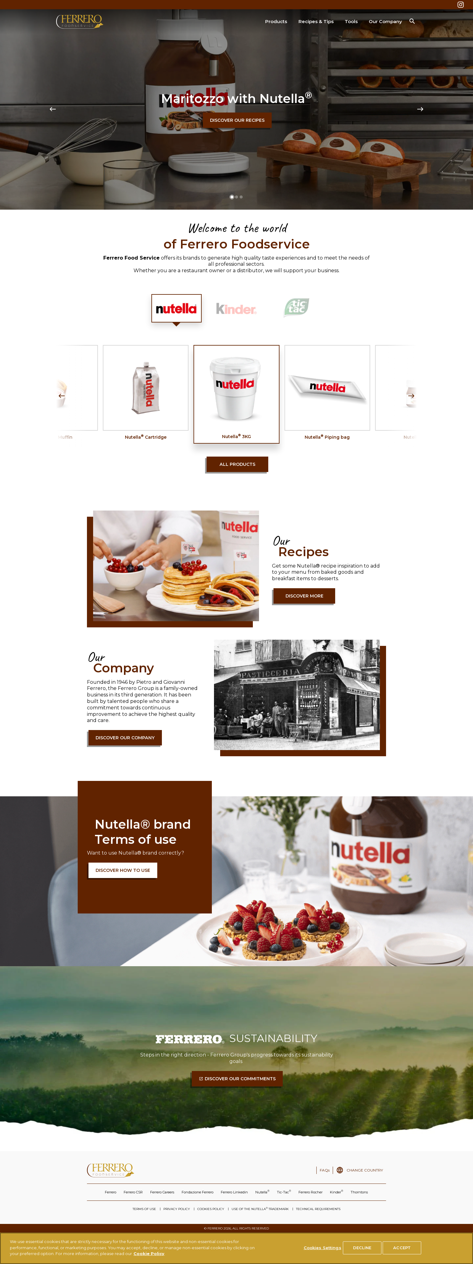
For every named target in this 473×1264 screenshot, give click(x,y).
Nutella (262, 1191)
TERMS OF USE (144, 1209)
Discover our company (125, 738)
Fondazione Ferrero (197, 1192)
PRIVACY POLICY (176, 1209)
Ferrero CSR (133, 1192)
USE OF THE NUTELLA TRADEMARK (260, 1209)
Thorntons (359, 1192)
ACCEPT (402, 1247)
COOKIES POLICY (210, 1209)
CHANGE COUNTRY (365, 1170)
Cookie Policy (149, 1253)
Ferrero (110, 1192)
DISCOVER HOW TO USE (123, 870)
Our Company (385, 21)
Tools (351, 21)
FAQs (325, 1170)
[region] (236, 1248)
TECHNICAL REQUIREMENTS (318, 1209)
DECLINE (362, 1247)
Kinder (336, 1191)
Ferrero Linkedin (234, 1192)
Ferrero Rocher (310, 1192)
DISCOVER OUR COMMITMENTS (240, 1078)
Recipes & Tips (316, 21)
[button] (231, 197)
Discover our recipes (237, 120)
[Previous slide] (52, 109)
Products (276, 21)
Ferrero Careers (162, 1192)
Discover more (304, 596)
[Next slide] (420, 109)
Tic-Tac (284, 1191)
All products (237, 464)
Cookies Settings (322, 1247)
